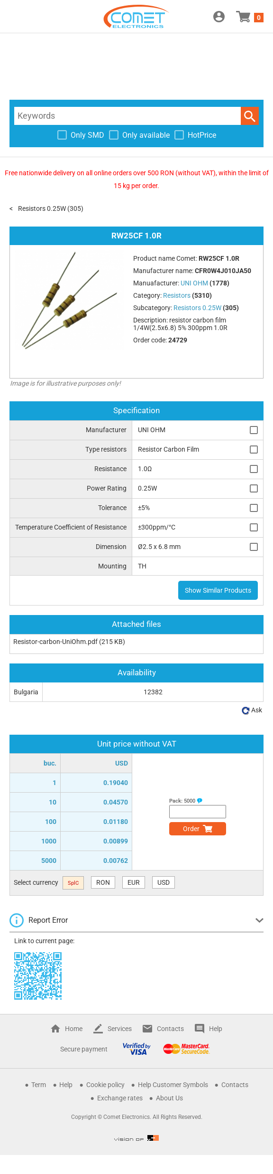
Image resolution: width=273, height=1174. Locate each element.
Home (73, 1028)
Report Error (48, 920)
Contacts (170, 1028)
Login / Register (219, 17)
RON (103, 882)
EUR (133, 882)
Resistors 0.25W (42, 208)
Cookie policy (105, 1085)
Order (191, 829)
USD (163, 882)
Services (120, 1028)
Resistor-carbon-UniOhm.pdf (55, 641)
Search (250, 116)
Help (215, 1028)
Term (38, 1085)
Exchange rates (120, 1098)
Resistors (177, 295)
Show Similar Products (218, 590)
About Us (169, 1098)
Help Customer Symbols (173, 1085)
